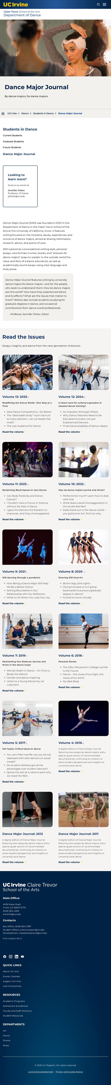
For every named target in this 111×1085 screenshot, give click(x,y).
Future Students (12, 147)
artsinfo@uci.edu (12, 914)
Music (6, 1045)
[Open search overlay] (98, 4)
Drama (6, 1040)
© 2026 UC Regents (45, 1065)
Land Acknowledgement (40, 1071)
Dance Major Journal (19, 154)
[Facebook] (4, 956)
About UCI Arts (11, 971)
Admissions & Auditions (15, 1006)
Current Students (12, 135)
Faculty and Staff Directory (17, 1011)
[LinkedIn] (16, 956)
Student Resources (13, 1015)
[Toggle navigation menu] (104, 4)
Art (4, 1030)
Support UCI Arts (12, 981)
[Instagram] (10, 956)
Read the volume (14, 431)
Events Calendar (11, 976)
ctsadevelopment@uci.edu (33, 933)
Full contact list (12, 938)
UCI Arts (12, 113)
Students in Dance (43, 113)
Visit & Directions (12, 986)
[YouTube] (22, 956)
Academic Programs (14, 1001)
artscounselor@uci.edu (32, 929)
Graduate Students (13, 141)
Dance (25, 113)
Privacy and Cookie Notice (69, 1071)
